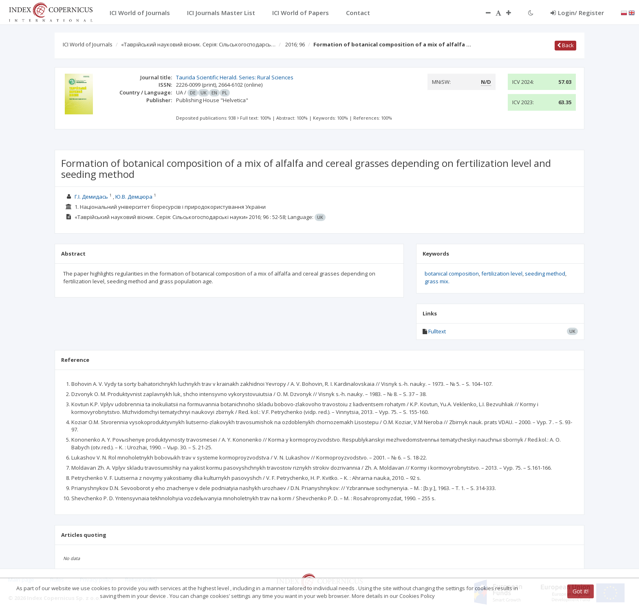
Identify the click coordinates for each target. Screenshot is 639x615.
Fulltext (437, 331)
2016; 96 (295, 44)
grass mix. (437, 281)
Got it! (580, 591)
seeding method (545, 273)
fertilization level (501, 273)
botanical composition (452, 273)
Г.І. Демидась (91, 196)
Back (565, 45)
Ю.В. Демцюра (133, 196)
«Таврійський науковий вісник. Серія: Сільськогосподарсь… (198, 44)
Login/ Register (577, 13)
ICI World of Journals (87, 44)
